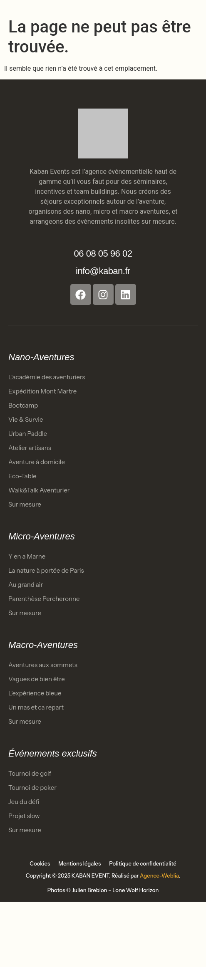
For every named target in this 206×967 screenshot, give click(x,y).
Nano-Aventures (41, 357)
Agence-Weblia (159, 875)
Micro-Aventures (41, 536)
